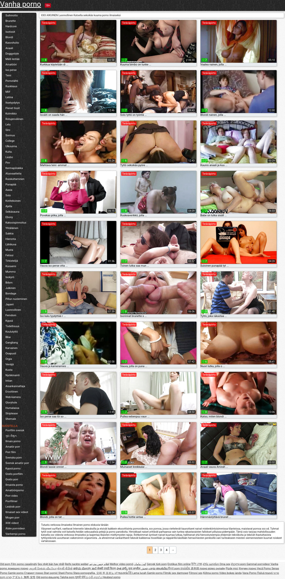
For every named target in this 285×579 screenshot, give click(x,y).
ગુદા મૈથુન (11, 435)
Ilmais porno (13, 441)
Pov (7, 162)
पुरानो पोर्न (80, 577)
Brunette (10, 21)
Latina (9, 97)
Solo (8, 195)
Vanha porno (20, 4)
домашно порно (18, 568)
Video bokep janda (230, 573)
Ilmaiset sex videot (16, 512)
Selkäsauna (12, 211)
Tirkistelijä (11, 260)
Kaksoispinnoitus (15, 222)
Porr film (10, 452)
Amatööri (11, 64)
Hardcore (11, 26)
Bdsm (9, 282)
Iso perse (11, 70)
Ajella (8, 206)
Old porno (42, 577)
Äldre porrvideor (15, 528)
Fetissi (9, 255)
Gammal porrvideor (258, 564)
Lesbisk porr (12, 506)
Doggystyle (12, 53)
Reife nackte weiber (77, 564)
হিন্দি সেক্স (196, 564)
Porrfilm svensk (14, 430)
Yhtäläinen (11, 228)
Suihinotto (11, 15)
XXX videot (12, 523)
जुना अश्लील (134, 568)
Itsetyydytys (12, 102)
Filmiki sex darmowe (175, 573)
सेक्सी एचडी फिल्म (106, 568)
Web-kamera (13, 397)
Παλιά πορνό (265, 573)
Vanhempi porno (15, 534)
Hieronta (10, 239)
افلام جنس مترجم (99, 564)
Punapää (10, 184)
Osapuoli (10, 353)
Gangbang (11, 342)
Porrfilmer (11, 501)
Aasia (8, 190)
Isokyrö (9, 277)
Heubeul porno (112, 577)
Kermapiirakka (14, 168)
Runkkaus (11, 86)
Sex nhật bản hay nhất (51, 564)
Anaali (9, 48)
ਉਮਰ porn (174, 568)
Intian (8, 380)
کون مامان (140, 564)
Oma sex (225, 564)
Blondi (9, 37)
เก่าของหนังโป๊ (123, 573)
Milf (7, 91)
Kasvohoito (12, 42)
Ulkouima (11, 146)
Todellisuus (12, 326)
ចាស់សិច (185, 568)
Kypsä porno (13, 468)
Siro (7, 130)
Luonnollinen (13, 309)
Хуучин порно (248, 568)
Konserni (10, 266)
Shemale (10, 419)
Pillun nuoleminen (16, 299)
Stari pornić (51, 573)
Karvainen (11, 348)
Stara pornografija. (84, 573)
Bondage (10, 293)
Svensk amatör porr (17, 463)
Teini (8, 75)
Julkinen (10, 288)
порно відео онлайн (212, 568)
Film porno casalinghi (24, 564)
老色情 (195, 568)
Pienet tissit (12, 108)
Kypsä (9, 320)
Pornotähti (11, 81)
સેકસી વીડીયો (65, 568)
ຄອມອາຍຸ (54, 577)
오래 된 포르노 (105, 573)
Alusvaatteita (13, 173)
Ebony (9, 217)
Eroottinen (11, 391)
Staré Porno (65, 573)
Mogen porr (12, 517)
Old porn (5, 564)
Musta (9, 250)
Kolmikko (11, 113)
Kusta (8, 369)
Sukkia (9, 233)
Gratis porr (11, 479)
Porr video (11, 495)
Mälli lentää (12, 59)
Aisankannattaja (15, 386)
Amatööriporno (14, 490)
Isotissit (10, 31)
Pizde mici (232, 568)
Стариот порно (34, 573)
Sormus (10, 135)
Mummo (10, 271)
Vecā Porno (264, 568)
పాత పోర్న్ (122, 568)
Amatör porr (12, 446)
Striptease (11, 413)
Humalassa (12, 408)
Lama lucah (139, 573)
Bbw (8, 337)
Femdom (10, 315)
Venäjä (9, 364)
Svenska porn (13, 457)
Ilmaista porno (14, 484)
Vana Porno (249, 573)
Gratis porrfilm (14, 474)
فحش (144, 568)
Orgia (8, 359)
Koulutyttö (11, 331)
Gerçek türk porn (157, 564)
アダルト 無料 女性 (23, 577)
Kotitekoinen (13, 200)
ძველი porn (239, 564)
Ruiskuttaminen (14, 179)
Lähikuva (10, 244)
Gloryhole (11, 402)
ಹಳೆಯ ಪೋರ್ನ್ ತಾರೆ (85, 568)
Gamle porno (16, 573)
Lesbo (9, 157)
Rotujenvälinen (14, 119)
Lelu (8, 124)
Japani (9, 304)
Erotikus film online (179, 564)
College (10, 140)
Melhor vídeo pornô (121, 564)
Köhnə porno (211, 573)
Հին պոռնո (211, 564)
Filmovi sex (195, 573)
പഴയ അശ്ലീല (158, 568)
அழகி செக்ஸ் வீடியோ (43, 568)
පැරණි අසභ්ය (94, 577)
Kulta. (8, 151)
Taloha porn (67, 577)
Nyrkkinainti (12, 375)
